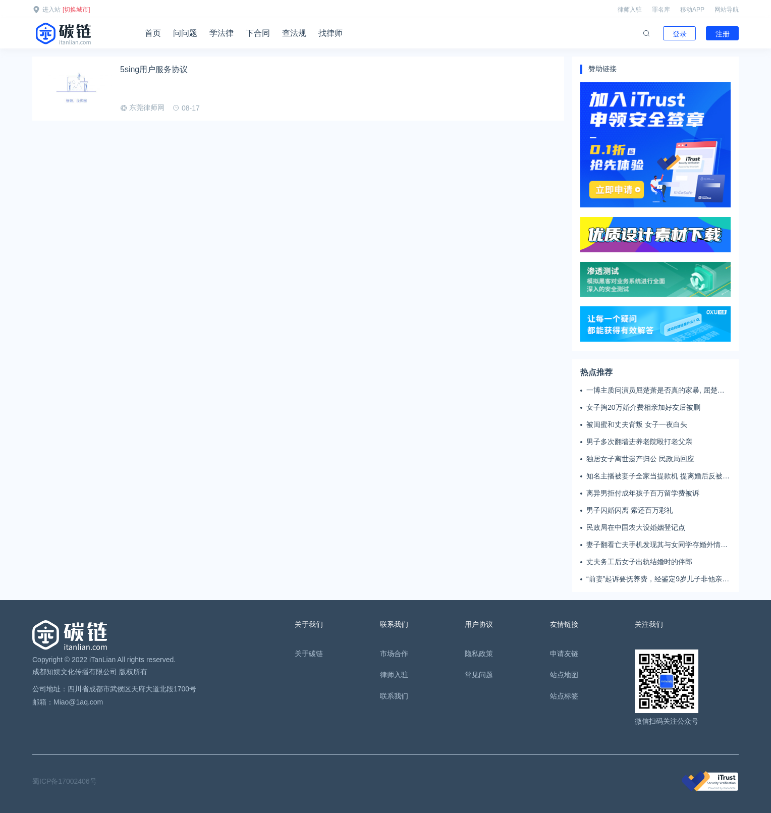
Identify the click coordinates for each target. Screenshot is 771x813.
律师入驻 (630, 9)
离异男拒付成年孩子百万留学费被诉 (642, 493)
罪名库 (661, 9)
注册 (722, 34)
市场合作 (394, 653)
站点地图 (564, 675)
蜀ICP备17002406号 (64, 781)
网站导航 (726, 9)
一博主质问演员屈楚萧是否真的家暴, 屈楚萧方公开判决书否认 (655, 390)
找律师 (330, 33)
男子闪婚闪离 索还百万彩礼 (629, 510)
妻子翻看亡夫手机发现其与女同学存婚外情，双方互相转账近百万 (657, 545)
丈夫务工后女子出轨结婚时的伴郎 (639, 562)
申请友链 (564, 653)
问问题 (185, 33)
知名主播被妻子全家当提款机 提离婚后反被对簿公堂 (658, 476)
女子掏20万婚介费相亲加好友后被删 (643, 407)
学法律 (221, 33)
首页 (153, 33)
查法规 (294, 33)
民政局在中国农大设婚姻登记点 (635, 527)
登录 (680, 34)
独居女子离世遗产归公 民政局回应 (640, 459)
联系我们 (394, 696)
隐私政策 (479, 653)
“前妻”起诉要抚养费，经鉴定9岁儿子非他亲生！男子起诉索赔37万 (654, 579)
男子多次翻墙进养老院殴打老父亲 (639, 442)
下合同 (258, 33)
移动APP (692, 9)
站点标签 (564, 696)
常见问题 (479, 675)
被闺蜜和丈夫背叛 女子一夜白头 (636, 424)
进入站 (51, 9)
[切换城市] (76, 9)
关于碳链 (309, 653)
